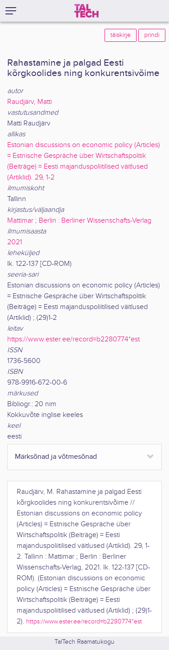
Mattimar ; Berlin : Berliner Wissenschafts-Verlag (79, 220)
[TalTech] (86, 11)
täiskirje (120, 35)
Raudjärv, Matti (29, 102)
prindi (152, 35)
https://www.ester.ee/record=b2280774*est (73, 339)
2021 (14, 242)
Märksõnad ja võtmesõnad (56, 457)
